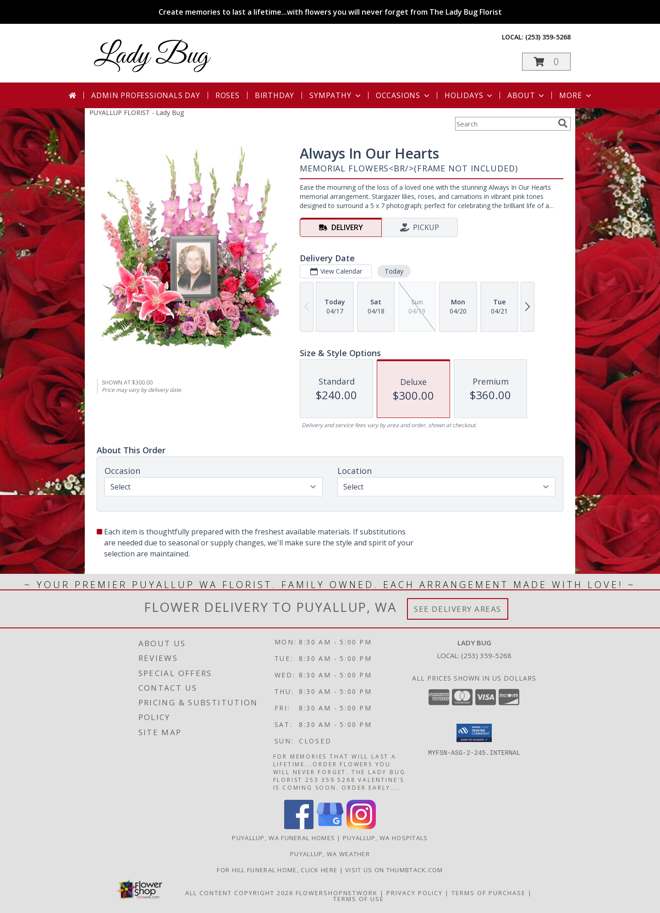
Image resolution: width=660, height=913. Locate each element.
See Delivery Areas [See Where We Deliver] (457, 609)
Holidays (469, 95)
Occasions (403, 95)
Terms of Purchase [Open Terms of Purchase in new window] (488, 893)
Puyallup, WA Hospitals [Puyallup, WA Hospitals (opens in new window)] (385, 838)
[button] (546, 62)
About (526, 95)
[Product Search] (505, 123)
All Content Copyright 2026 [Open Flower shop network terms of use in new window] (239, 893)
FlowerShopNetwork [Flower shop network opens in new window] (337, 893)
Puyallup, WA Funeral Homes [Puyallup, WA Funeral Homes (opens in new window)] (283, 838)
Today (394, 271)
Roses (227, 95)
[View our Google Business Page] (330, 826)
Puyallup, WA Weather (330, 854)
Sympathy (335, 95)
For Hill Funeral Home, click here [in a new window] (278, 870)
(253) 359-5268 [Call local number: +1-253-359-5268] (548, 37)
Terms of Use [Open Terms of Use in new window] (358, 899)
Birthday (274, 95)
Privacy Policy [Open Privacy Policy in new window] (414, 893)
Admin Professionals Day (145, 95)
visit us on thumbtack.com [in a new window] (394, 870)
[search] (563, 123)
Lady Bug (151, 56)
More (576, 95)
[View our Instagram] (361, 826)
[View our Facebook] (299, 826)
